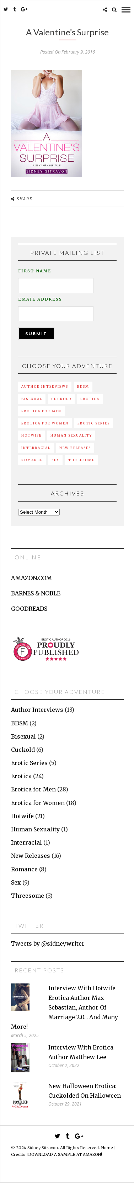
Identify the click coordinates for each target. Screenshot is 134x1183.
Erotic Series (93, 423)
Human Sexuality (71, 435)
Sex (55, 460)
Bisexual (31, 399)
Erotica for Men (41, 411)
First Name (35, 270)
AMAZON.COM (31, 578)
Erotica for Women (45, 423)
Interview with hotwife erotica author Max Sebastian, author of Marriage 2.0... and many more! (64, 1008)
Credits (18, 1154)
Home (107, 1147)
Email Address (40, 299)
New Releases (75, 448)
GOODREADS (29, 608)
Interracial (35, 448)
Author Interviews (44, 386)
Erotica (90, 399)
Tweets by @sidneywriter (48, 943)
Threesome (81, 460)
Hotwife (31, 435)
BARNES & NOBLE (35, 593)
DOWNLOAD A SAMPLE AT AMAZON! (65, 1154)
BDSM (83, 386)
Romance (32, 460)
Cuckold (61, 399)
